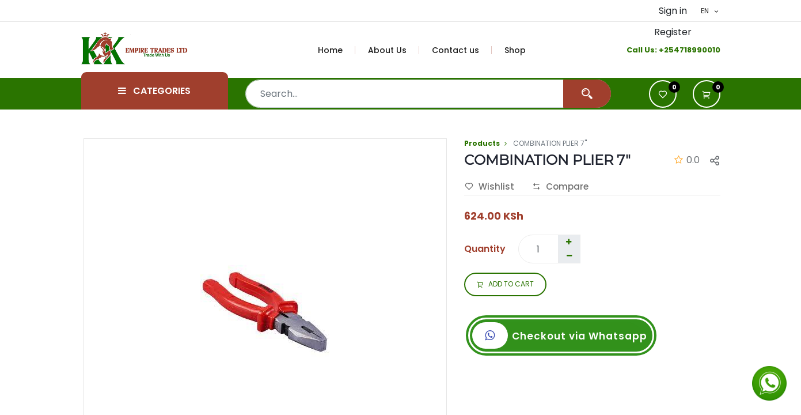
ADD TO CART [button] (505, 284)
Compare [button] (560, 186)
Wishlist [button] (489, 186)
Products (482, 143)
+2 (664, 49)
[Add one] (569, 242)
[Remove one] (569, 256)
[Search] (587, 94)
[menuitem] (337, 50)
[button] (706, 94)
